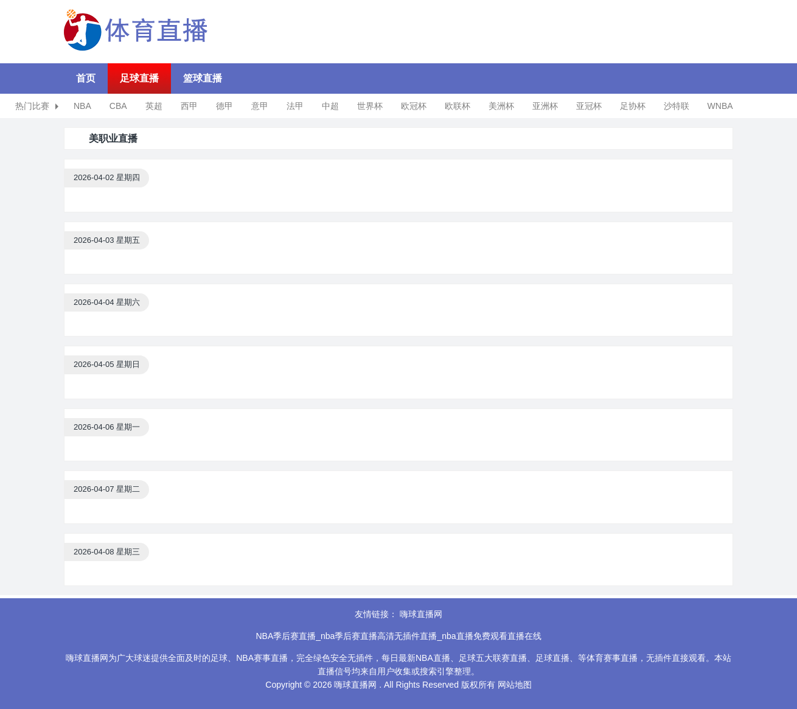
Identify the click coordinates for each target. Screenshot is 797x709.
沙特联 (676, 106)
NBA (82, 106)
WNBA (720, 106)
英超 (153, 106)
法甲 (295, 106)
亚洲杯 (545, 106)
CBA (118, 106)
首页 (86, 78)
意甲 (259, 106)
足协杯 (633, 106)
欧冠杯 (413, 106)
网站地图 (515, 685)
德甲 (224, 106)
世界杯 (370, 106)
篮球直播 (202, 78)
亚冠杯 (589, 106)
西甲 (189, 106)
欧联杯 (457, 106)
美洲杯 (501, 106)
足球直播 (139, 78)
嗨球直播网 (421, 614)
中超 (330, 106)
